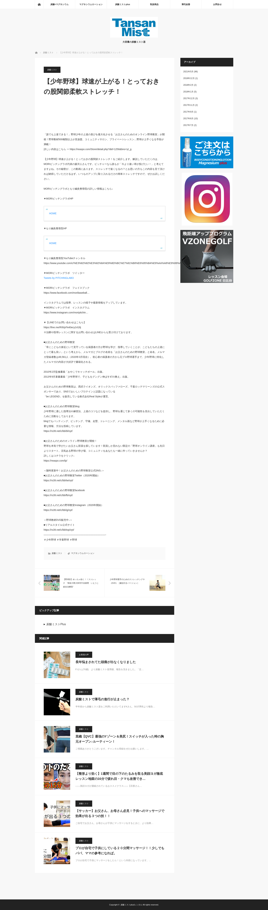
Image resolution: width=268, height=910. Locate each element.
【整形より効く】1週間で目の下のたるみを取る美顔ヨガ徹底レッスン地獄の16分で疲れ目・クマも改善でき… (119, 776)
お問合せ (217, 4)
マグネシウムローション (91, 4)
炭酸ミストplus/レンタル (131, 905)
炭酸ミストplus (122, 4)
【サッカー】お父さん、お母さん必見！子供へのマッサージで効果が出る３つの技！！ (119, 813)
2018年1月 (188, 91)
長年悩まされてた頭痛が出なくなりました (105, 662)
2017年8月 (188, 118)
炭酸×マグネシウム (59, 4)
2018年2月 (188, 85)
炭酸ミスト (52, 70)
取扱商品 (154, 4)
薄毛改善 (186, 4)
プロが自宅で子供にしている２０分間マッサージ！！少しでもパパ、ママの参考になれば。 (119, 850)
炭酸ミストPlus (56, 624)
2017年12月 (189, 98)
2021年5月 (188, 71)
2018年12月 (189, 78)
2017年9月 (188, 112)
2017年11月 (189, 105)
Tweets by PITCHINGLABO (59, 278)
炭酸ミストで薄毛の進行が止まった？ (102, 699)
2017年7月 (188, 125)
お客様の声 (84, 655)
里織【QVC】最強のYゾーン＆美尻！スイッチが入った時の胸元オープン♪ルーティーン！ (119, 739)
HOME (53, 213)
